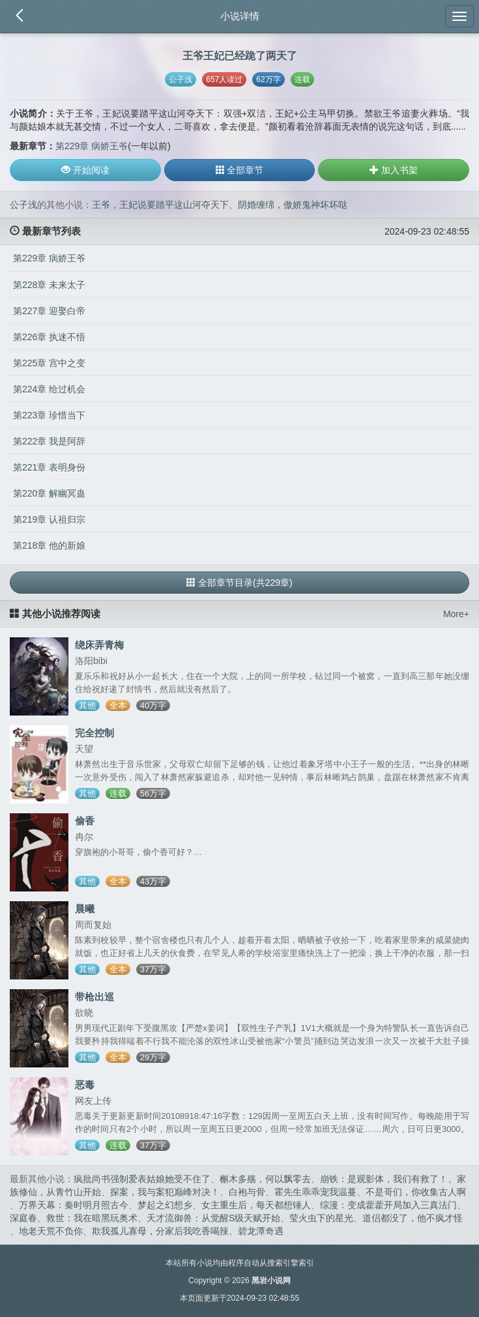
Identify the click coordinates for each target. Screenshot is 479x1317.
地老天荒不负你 (51, 1231)
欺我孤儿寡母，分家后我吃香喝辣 (160, 1231)
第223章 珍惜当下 (49, 415)
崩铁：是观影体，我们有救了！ (384, 1179)
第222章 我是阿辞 (49, 441)
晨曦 (84, 908)
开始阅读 (85, 170)
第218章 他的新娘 (49, 545)
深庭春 (23, 1218)
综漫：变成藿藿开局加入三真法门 (388, 1205)
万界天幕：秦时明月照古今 (73, 1205)
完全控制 (94, 732)
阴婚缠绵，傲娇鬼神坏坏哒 (292, 204)
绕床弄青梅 (99, 644)
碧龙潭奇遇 (260, 1231)
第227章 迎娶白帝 (49, 311)
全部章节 (240, 170)
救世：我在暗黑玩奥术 (92, 1218)
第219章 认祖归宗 (49, 519)
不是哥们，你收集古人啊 (416, 1192)
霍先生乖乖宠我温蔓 (315, 1192)
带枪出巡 (94, 996)
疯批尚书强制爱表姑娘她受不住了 (142, 1179)
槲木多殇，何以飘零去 (265, 1179)
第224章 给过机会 (49, 389)
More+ (456, 614)
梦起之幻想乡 (165, 1205)
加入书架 (394, 170)
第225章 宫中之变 (49, 363)
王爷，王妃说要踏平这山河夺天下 (160, 204)
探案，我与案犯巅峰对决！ (165, 1192)
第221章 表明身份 (49, 467)
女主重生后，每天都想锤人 (256, 1205)
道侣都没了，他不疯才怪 (412, 1218)
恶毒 (84, 1084)
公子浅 (180, 79)
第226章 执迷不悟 (49, 337)
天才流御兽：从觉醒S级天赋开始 (213, 1218)
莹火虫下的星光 (321, 1218)
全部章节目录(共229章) (239, 582)
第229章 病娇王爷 (91, 146)
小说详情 (239, 16)
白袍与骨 (247, 1192)
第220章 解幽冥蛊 (49, 493)
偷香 (84, 820)
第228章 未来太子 (49, 285)
